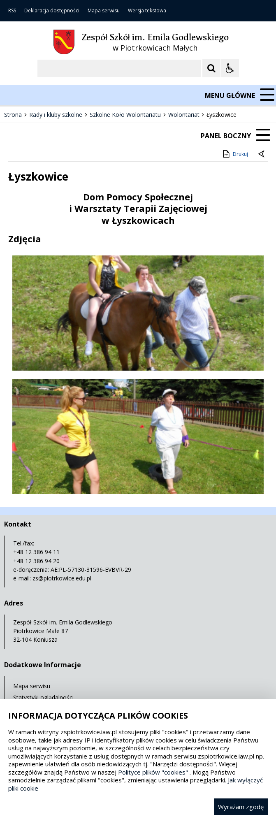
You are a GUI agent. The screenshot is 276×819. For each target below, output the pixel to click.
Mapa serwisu (104, 10)
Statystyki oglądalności (43, 697)
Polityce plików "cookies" (153, 772)
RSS (12, 10)
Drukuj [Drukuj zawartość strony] (234, 154)
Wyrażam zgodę (241, 807)
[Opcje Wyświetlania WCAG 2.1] (230, 68)
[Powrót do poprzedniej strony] (262, 154)
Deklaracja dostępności (51, 10)
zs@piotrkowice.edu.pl (61, 578)
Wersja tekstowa (147, 10)
